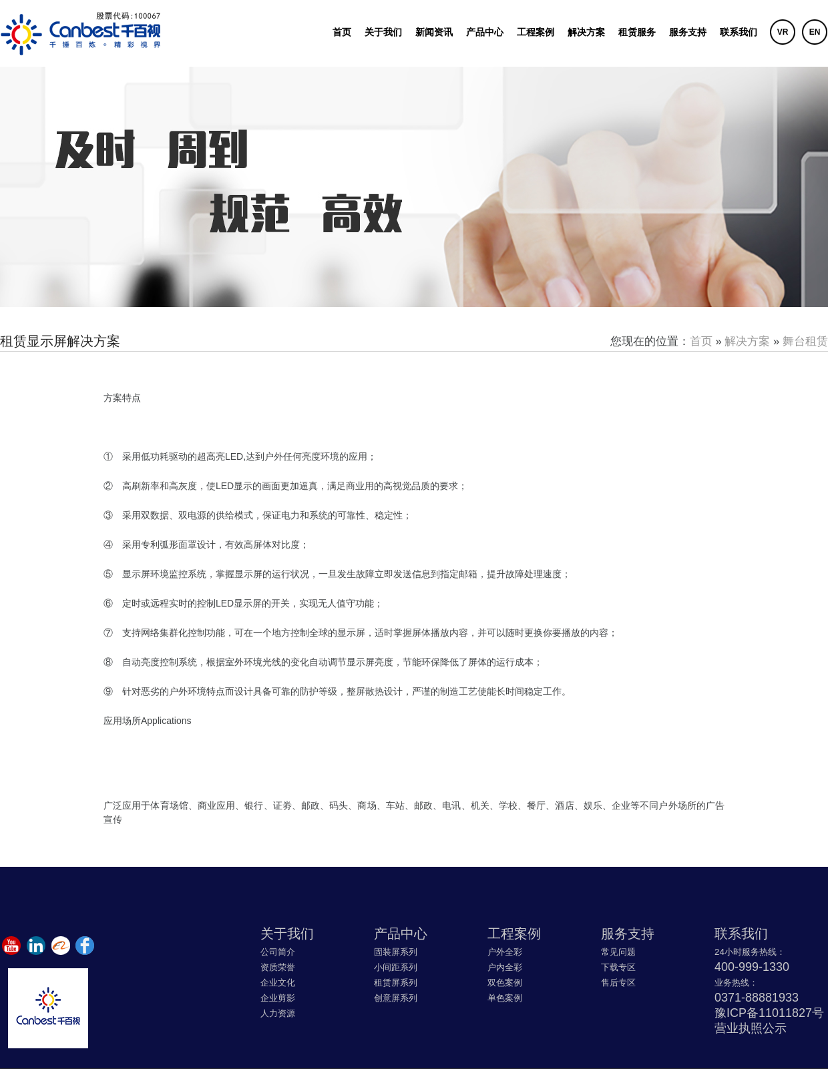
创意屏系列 (395, 998)
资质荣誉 (277, 967)
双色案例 (504, 983)
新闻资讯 (434, 32)
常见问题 (618, 952)
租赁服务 (637, 32)
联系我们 (738, 32)
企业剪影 (277, 998)
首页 (342, 32)
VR (783, 32)
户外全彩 (504, 952)
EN (815, 32)
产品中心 (484, 32)
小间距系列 (395, 967)
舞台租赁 (805, 341)
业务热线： (736, 983)
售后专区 (618, 983)
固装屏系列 (395, 952)
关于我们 (383, 32)
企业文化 (277, 983)
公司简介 (277, 952)
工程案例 (535, 32)
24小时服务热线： (749, 952)
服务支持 (687, 32)
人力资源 (277, 1013)
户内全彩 (504, 967)
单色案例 (504, 998)
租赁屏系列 (395, 983)
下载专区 (618, 967)
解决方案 (586, 32)
